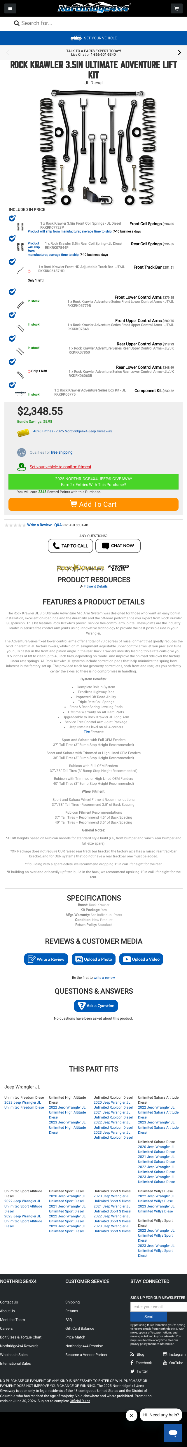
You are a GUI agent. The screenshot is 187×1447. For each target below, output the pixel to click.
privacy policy (139, 1343)
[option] (93, 53)
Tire (87, 731)
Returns (71, 1310)
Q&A (58, 524)
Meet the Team (12, 1319)
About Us (7, 1310)
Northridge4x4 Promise (84, 1345)
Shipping (72, 1301)
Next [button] (179, 53)
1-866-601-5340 (103, 55)
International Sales (15, 1363)
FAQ (68, 1319)
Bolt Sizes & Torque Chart (20, 1336)
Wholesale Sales (14, 1354)
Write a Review (39, 524)
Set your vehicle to (60, 466)
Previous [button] (7, 53)
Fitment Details (96, 586)
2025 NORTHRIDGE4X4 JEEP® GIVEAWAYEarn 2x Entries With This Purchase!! (93, 481)
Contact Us (9, 1301)
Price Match (75, 1336)
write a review (104, 977)
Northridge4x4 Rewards (19, 1345)
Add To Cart (93, 504)
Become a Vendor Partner (86, 1354)
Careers (6, 1328)
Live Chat (78, 55)
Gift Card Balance (79, 1328)
